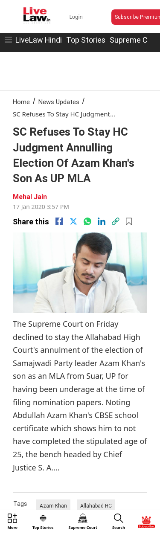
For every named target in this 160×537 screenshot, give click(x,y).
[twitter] (73, 221)
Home (21, 102)
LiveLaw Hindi (38, 40)
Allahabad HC (96, 505)
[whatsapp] (87, 221)
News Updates (58, 102)
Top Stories (85, 40)
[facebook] (59, 221)
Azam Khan (53, 505)
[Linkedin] (101, 221)
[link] (115, 221)
